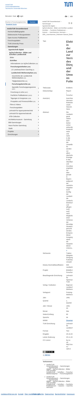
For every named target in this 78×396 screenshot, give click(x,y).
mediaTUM (9, 5)
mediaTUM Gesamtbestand (17, 29)
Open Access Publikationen (17, 38)
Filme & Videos (15, 104)
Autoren (44, 32)
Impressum (71, 394)
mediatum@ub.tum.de (9, 394)
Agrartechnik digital (16, 50)
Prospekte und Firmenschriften (23, 101)
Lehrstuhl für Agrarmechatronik (20, 113)
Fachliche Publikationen (21, 95)
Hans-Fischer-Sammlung (17, 125)
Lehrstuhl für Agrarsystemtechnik (21, 110)
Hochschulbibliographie (16, 32)
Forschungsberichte (21, 84)
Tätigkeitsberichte (19, 81)
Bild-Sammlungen (14, 122)
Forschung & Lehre (19, 92)
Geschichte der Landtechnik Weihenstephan (22, 77)
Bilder (12, 57)
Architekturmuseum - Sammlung (20, 119)
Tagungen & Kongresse (21, 98)
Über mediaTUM (30, 394)
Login (20, 16)
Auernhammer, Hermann (58, 32)
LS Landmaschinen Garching (22, 70)
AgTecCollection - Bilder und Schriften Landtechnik (20, 54)
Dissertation (70, 320)
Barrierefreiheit (60, 394)
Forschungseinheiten (20, 67)
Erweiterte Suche (11, 24)
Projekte (11, 131)
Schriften (13, 60)
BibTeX (46, 355)
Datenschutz (49, 394)
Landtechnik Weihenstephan (24, 73)
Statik (10, 128)
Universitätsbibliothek (12, 6)
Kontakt (20, 394)
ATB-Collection (14, 116)
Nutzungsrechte (38, 394)
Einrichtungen (13, 134)
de (66, 16)
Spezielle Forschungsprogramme (24, 88)
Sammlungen (13, 47)
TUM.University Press (15, 44)
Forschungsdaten (14, 40)
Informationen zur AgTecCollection (24, 63)
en (71, 16)
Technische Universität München (16, 8)
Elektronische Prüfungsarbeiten (19, 35)
